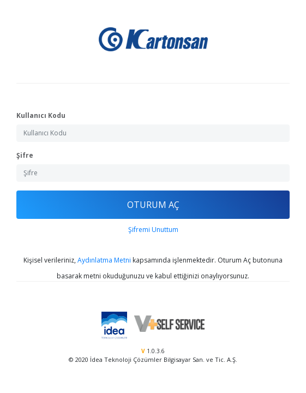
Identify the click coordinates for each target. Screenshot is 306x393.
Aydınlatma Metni (104, 260)
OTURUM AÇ (153, 205)
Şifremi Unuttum (153, 229)
